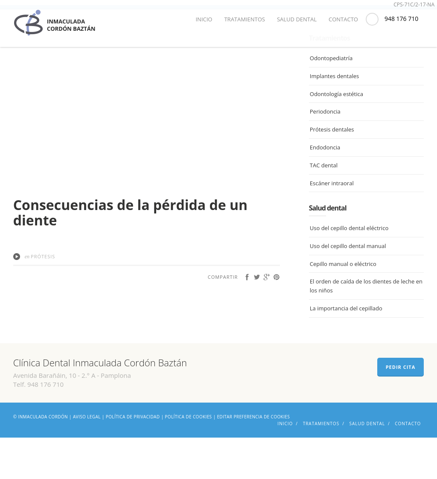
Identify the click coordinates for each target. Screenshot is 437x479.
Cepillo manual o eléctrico (343, 305)
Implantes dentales (334, 117)
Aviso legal (87, 458)
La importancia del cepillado (346, 350)
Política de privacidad (133, 458)
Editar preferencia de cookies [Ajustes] (253, 458)
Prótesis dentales (332, 171)
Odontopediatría (331, 100)
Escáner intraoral (332, 224)
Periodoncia (325, 153)
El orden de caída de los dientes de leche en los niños (366, 327)
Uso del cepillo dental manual (348, 287)
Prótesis (43, 298)
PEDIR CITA (401, 408)
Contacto (343, 19)
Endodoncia (325, 189)
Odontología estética (336, 135)
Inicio (203, 19)
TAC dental (324, 206)
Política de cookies (188, 458)
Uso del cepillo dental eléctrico (349, 270)
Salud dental (297, 19)
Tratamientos (244, 19)
